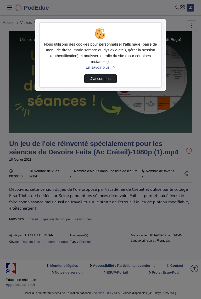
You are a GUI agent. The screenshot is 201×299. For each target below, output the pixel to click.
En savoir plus (100, 67)
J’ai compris (100, 79)
